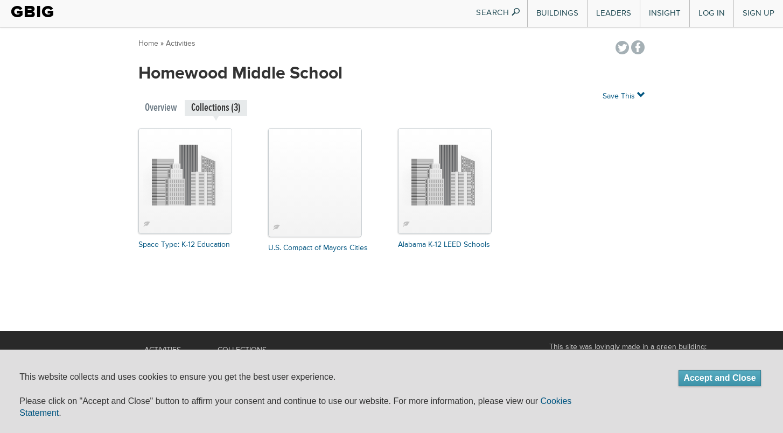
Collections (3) (216, 107)
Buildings (557, 13)
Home (148, 43)
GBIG (32, 12)
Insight (665, 13)
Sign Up (758, 13)
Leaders (613, 13)
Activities (180, 43)
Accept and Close (719, 377)
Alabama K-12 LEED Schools (444, 245)
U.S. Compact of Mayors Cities (318, 248)
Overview (161, 107)
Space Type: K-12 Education (184, 245)
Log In (711, 13)
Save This (624, 95)
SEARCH (498, 12)
